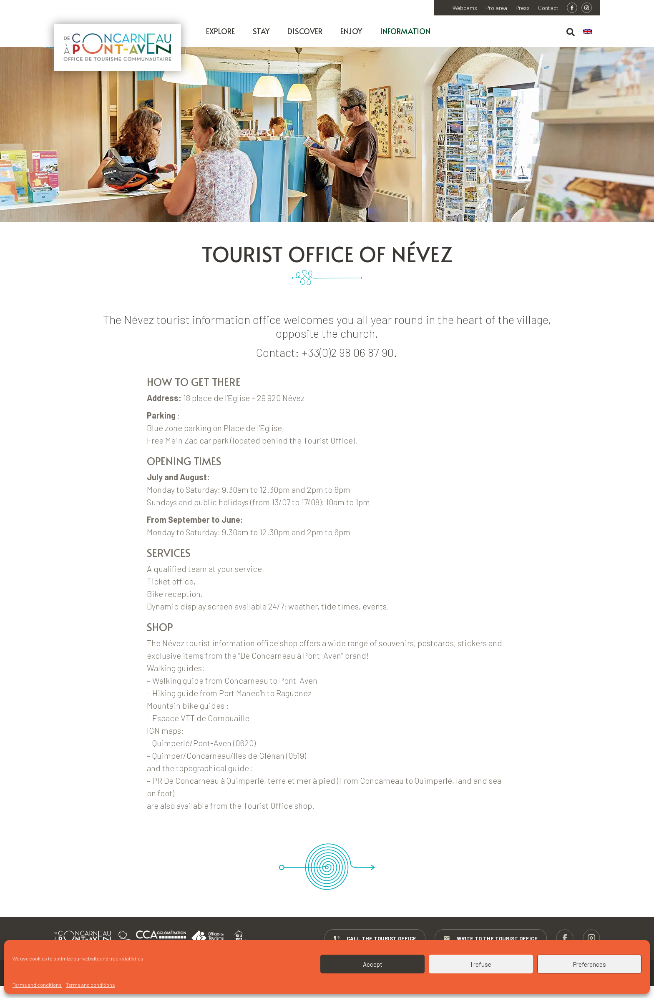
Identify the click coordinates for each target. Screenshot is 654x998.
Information (405, 31)
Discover (304, 31)
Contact (548, 8)
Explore (220, 31)
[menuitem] (591, 32)
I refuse (480, 964)
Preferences (589, 964)
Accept (372, 964)
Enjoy (351, 31)
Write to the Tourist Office (490, 939)
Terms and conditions (37, 985)
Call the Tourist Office (373, 939)
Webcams (465, 8)
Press (523, 8)
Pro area (496, 8)
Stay (261, 31)
